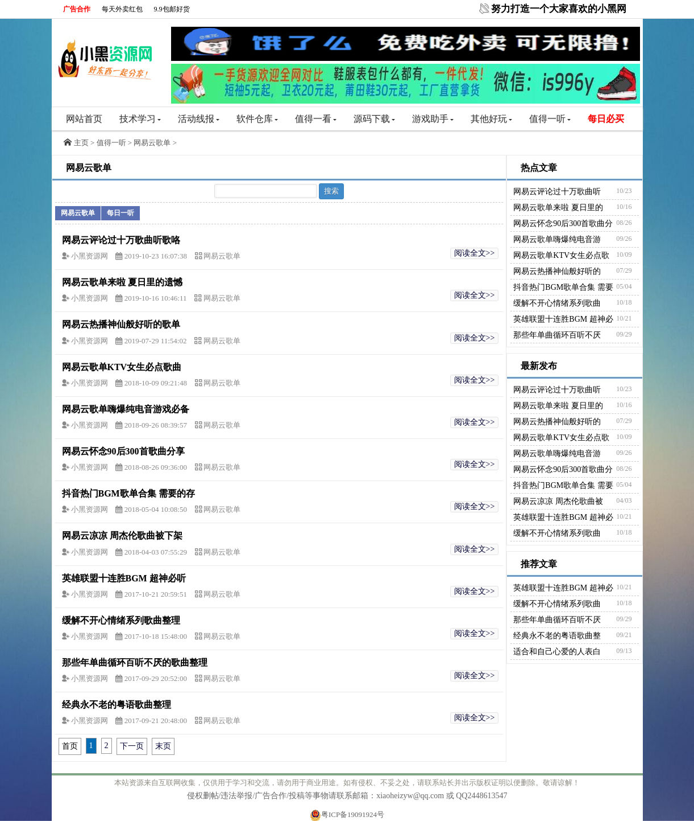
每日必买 (606, 119)
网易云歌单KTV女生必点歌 (561, 255)
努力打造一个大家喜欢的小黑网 (558, 8)
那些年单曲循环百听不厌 (557, 335)
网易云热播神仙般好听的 (557, 271)
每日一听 (120, 213)
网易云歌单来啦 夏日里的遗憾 (122, 282)
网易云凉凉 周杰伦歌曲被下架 (122, 535)
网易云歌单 (152, 142)
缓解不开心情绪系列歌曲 (557, 303)
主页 (81, 142)
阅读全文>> (474, 253)
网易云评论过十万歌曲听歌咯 (121, 240)
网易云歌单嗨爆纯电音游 (557, 239)
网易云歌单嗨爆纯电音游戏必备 (125, 409)
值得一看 (315, 119)
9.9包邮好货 (172, 9)
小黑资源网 (90, 256)
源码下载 (374, 119)
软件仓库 (257, 119)
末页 (163, 746)
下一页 (132, 746)
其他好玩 (491, 119)
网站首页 (84, 119)
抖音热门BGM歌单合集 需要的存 (128, 493)
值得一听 (550, 119)
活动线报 (198, 119)
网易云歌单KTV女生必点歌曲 (122, 367)
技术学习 (140, 119)
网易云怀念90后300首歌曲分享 (123, 451)
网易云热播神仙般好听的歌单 (121, 324)
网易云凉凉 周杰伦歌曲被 (558, 501)
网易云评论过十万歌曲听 (557, 191)
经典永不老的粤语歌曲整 (557, 635)
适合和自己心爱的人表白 (557, 651)
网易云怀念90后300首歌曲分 (563, 223)
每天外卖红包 (122, 9)
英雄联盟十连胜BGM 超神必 (563, 319)
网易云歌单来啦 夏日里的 (558, 207)
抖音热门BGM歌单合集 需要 (563, 287)
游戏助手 (433, 119)
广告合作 (76, 9)
